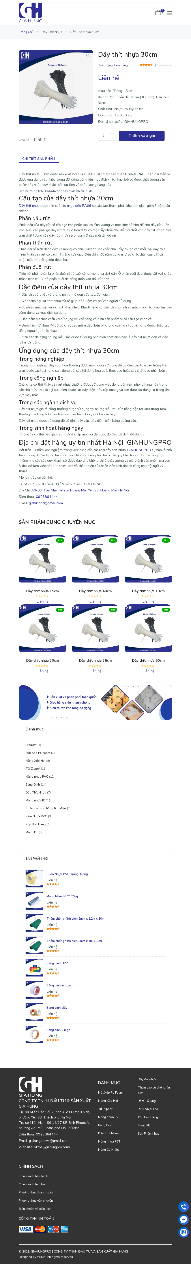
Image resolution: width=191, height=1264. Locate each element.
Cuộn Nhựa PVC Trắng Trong (67, 874)
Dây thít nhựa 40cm (95, 591)
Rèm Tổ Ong (147, 1101)
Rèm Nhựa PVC (36, 816)
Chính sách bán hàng (33, 1184)
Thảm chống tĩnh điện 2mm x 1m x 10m (74, 941)
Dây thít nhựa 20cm (42, 660)
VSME (41, 1257)
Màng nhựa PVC (37, 777)
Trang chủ (26, 32)
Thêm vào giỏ (141, 135)
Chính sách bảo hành (33, 1176)
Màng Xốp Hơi (35, 761)
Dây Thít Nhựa (36, 792)
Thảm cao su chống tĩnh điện (46, 808)
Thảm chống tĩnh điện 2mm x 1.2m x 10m (75, 919)
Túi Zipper (33, 769)
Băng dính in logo (59, 985)
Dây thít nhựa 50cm (148, 660)
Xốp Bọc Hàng (36, 824)
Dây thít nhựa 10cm (148, 591)
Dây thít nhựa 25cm (95, 660)
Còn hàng (121, 65)
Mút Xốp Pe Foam (38, 753)
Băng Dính (33, 784)
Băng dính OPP (57, 963)
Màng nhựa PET (37, 800)
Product (31, 745)
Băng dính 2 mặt (58, 1030)
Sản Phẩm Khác (148, 1133)
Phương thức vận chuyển (36, 1201)
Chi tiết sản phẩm (38, 159)
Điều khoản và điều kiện (35, 1209)
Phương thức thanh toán (36, 1192)
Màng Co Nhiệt (108, 1150)
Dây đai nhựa (147, 1079)
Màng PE (32, 832)
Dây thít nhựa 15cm (42, 591)
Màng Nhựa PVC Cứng (62, 896)
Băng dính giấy (57, 1008)
